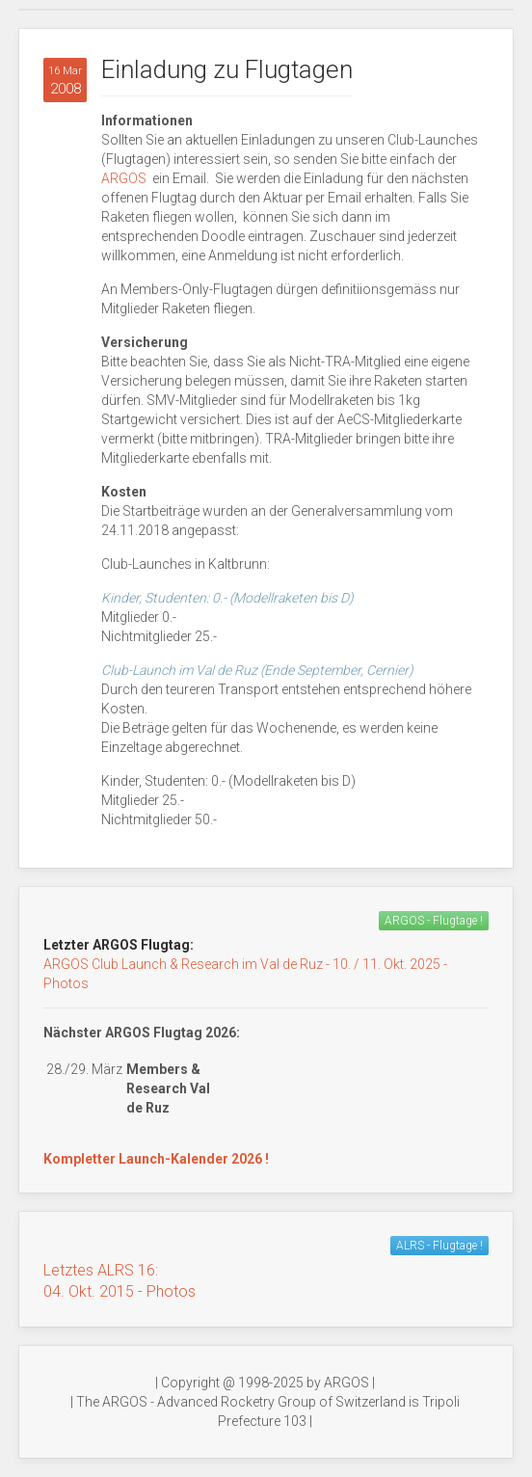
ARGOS (125, 178)
